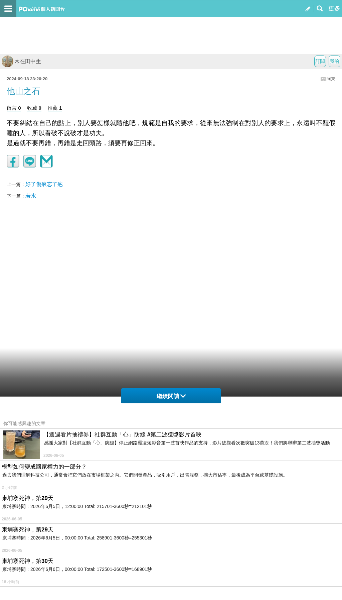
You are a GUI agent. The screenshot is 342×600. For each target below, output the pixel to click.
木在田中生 (21, 61)
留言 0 (14, 108)
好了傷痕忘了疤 (44, 184)
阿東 (331, 78)
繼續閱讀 (171, 396)
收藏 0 (34, 108)
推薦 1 (55, 108)
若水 (30, 196)
